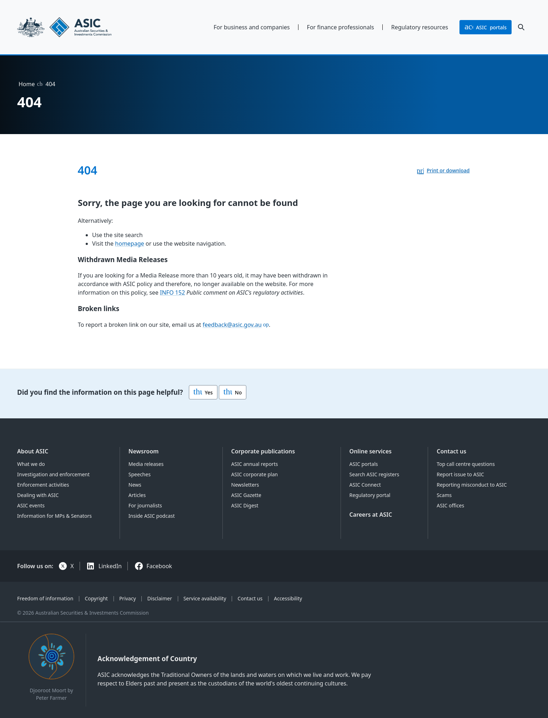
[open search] (521, 27)
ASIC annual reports (254, 464)
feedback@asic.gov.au (231, 324)
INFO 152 (172, 292)
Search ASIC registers (374, 474)
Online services (371, 451)
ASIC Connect (365, 484)
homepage (129, 243)
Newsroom (144, 451)
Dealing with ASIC (38, 495)
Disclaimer (159, 598)
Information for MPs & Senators (54, 515)
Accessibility (288, 598)
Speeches (140, 474)
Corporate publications (263, 451)
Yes (203, 392)
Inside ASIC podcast (152, 515)
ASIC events (31, 505)
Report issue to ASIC (460, 474)
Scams (444, 495)
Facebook (159, 566)
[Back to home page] (76, 27)
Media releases (146, 464)
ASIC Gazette (246, 495)
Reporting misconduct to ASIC (472, 484)
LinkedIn (110, 566)
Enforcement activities (43, 484)
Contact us (451, 451)
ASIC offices (450, 505)
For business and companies (251, 27)
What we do (31, 464)
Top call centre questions (466, 464)
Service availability (204, 598)
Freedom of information (45, 598)
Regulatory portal (370, 495)
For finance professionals (340, 27)
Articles (137, 495)
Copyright (96, 598)
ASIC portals (364, 464)
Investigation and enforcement (53, 474)
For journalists (145, 505)
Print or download (448, 170)
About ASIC (32, 451)
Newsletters (245, 484)
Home (27, 84)
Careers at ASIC (371, 514)
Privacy (127, 598)
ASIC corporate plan (254, 474)
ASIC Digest (244, 505)
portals (485, 27)
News (135, 484)
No (232, 392)
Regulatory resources (419, 27)
